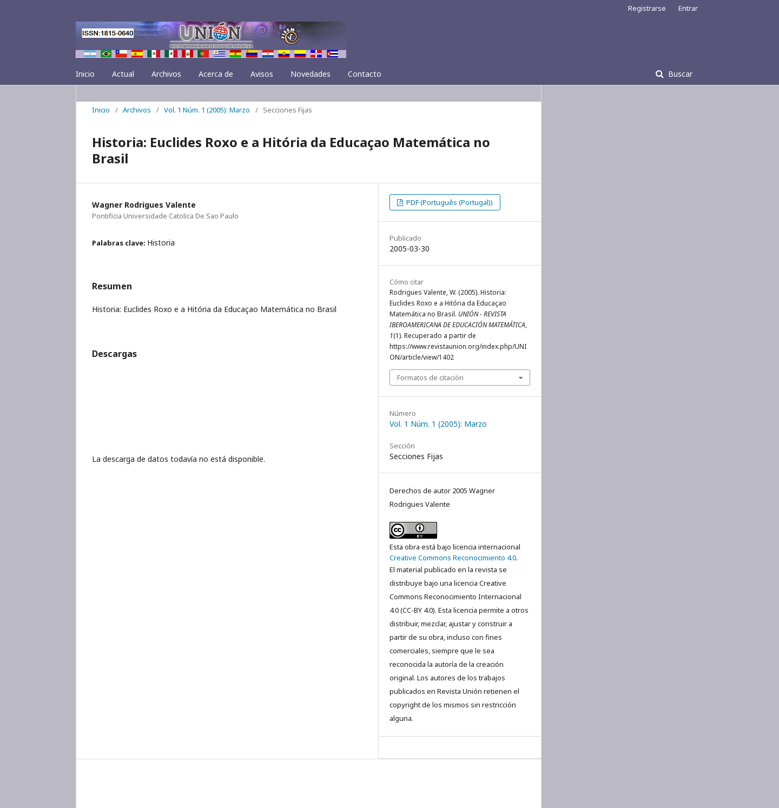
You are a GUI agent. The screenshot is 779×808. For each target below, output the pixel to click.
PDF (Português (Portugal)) (449, 202)
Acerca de (216, 74)
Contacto (364, 74)
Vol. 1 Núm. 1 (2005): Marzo (207, 110)
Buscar (679, 74)
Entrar (688, 8)
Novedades (311, 74)
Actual (123, 74)
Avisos (261, 74)
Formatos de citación (430, 377)
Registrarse (647, 8)
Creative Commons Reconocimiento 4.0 (453, 557)
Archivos (166, 74)
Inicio (85, 74)
